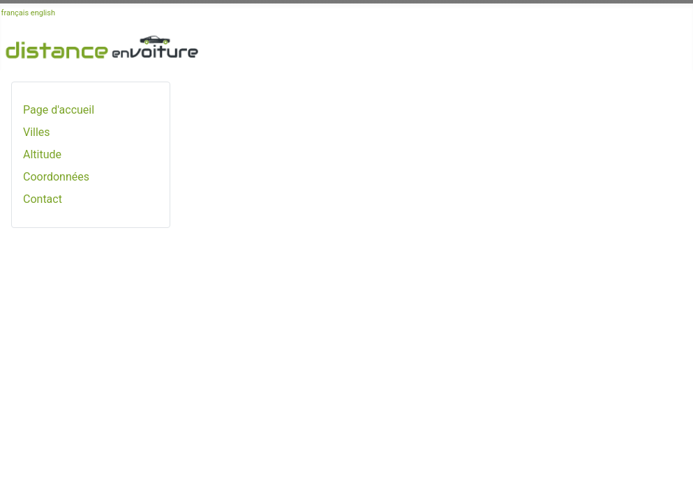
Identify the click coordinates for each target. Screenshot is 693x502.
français (15, 12)
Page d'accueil (58, 109)
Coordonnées (56, 176)
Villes (36, 132)
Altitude (42, 154)
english (43, 12)
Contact (42, 199)
